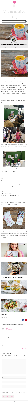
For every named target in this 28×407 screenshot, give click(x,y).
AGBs (14, 401)
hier (19, 235)
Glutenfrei (11, 47)
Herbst (14, 47)
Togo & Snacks (23, 47)
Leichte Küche (17, 47)
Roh (20, 47)
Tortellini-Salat (4, 314)
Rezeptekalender (18, 231)
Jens (7, 328)
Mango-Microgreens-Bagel (6, 296)
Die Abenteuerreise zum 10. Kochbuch (9, 259)
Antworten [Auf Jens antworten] (24, 348)
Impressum (14, 403)
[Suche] (26, 21)
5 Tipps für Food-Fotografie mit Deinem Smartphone (12, 277)
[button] (23, 320)
